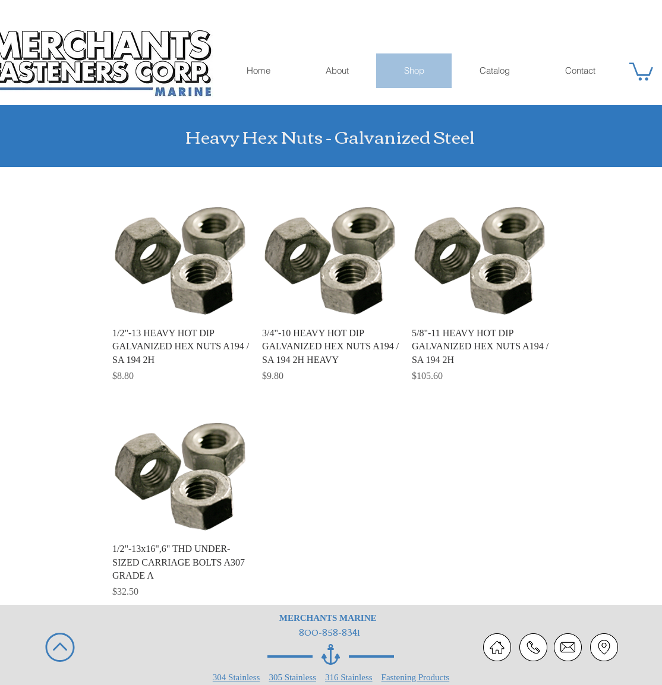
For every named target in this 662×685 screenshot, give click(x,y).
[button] (641, 71)
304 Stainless (236, 677)
